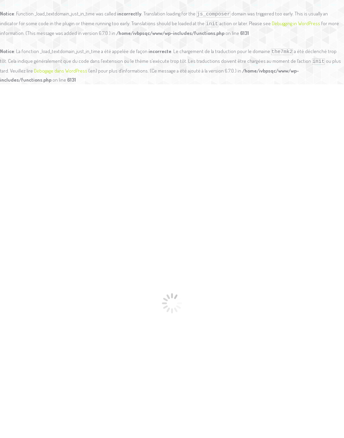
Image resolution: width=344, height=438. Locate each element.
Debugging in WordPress (296, 23)
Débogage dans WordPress (60, 71)
